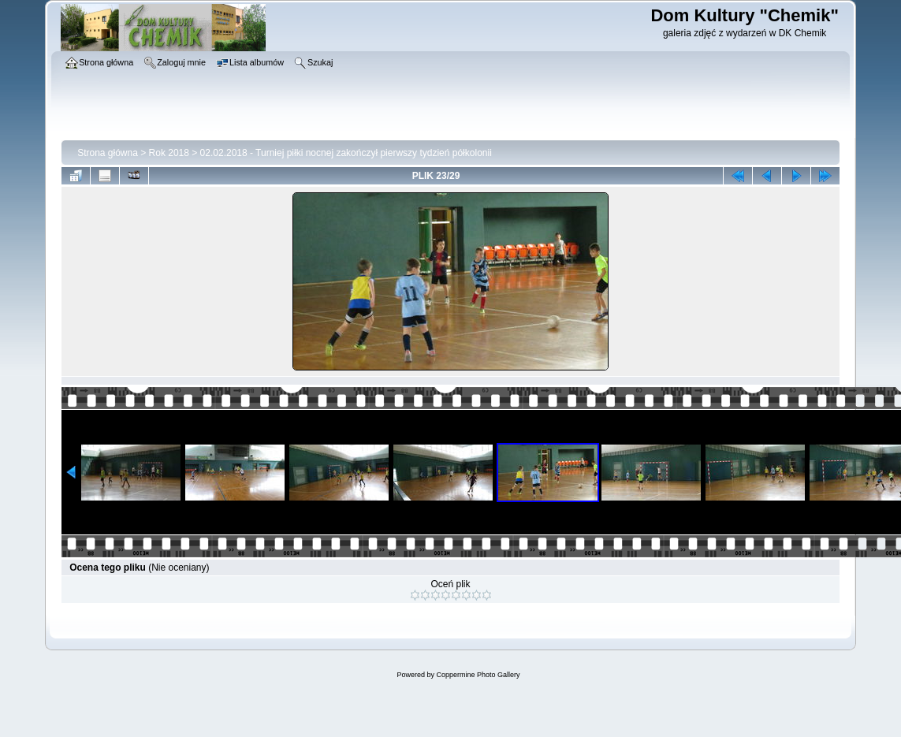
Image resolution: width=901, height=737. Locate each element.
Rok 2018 (169, 152)
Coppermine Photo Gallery (477, 675)
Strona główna (107, 152)
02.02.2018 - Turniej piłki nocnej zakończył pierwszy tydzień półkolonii (346, 152)
